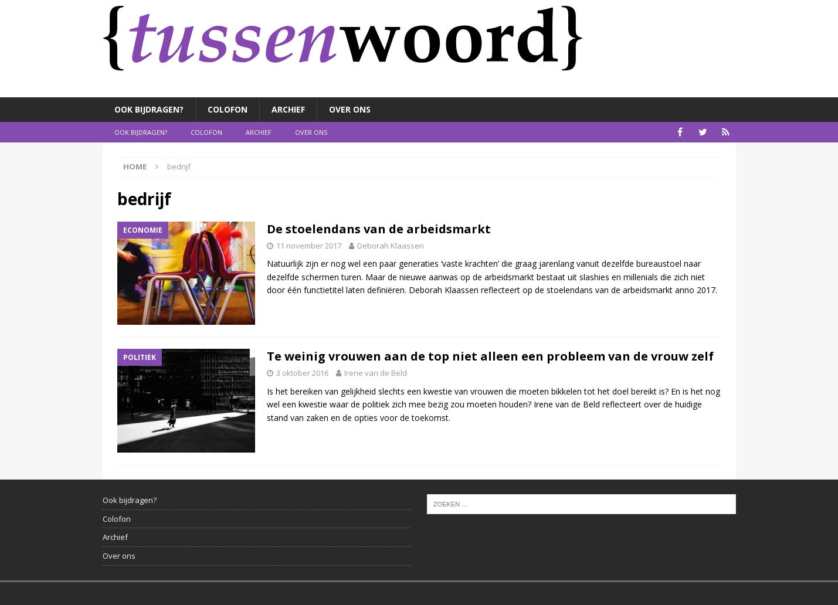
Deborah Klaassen (390, 245)
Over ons (350, 109)
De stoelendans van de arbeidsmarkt (379, 229)
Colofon (227, 109)
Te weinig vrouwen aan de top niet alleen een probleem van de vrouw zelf (490, 356)
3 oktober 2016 (302, 373)
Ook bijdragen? (149, 109)
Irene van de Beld (375, 373)
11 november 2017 (308, 245)
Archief (288, 109)
